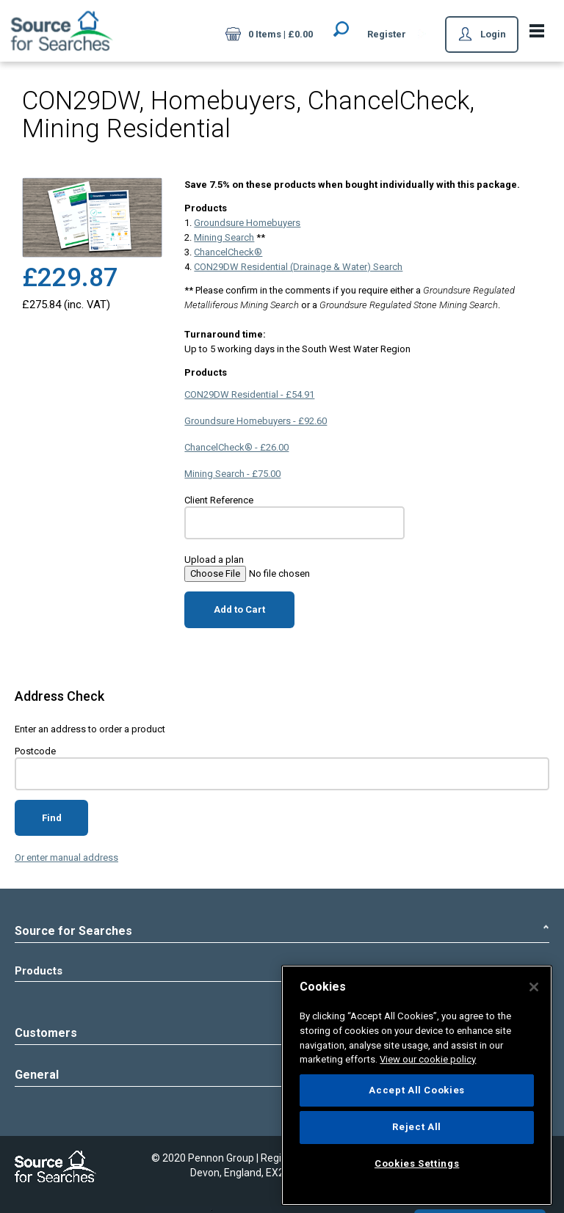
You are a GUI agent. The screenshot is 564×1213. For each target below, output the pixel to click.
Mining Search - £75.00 (232, 473)
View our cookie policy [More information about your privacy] (428, 1059)
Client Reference (218, 500)
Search (340, 28)
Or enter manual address (66, 857)
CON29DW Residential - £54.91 (249, 394)
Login (482, 35)
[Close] (534, 987)
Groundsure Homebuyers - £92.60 (255, 420)
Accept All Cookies (417, 1090)
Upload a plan (214, 559)
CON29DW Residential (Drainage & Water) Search (298, 266)
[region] (416, 1085)
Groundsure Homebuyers (247, 222)
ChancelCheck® (228, 252)
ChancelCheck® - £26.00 (236, 447)
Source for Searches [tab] (282, 931)
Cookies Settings (417, 1163)
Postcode (35, 751)
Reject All (416, 1126)
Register (386, 34)
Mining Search (224, 237)
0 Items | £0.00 (269, 35)
